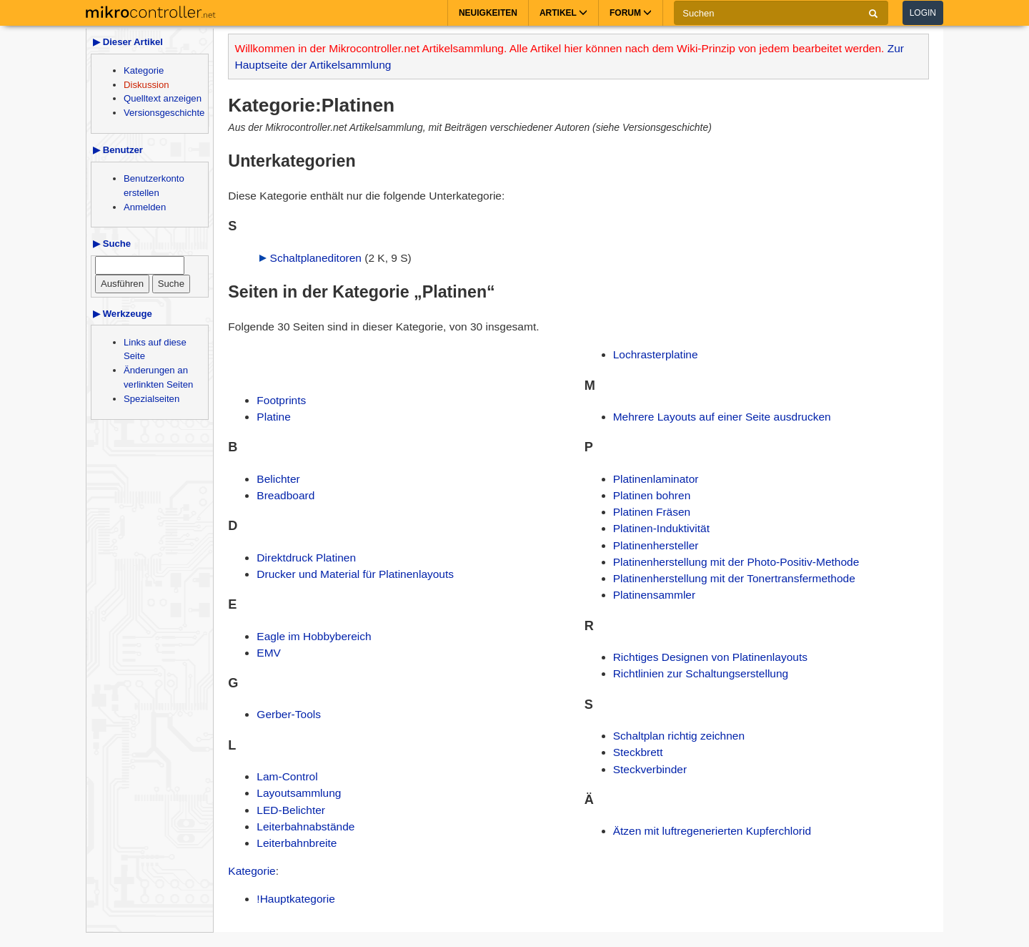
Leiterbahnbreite (297, 843)
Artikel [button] (563, 13)
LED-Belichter (291, 810)
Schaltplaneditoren (316, 258)
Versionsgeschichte (164, 112)
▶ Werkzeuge (122, 313)
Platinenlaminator (656, 479)
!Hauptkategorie (295, 899)
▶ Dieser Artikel (128, 41)
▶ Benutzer (118, 149)
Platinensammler (654, 595)
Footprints (281, 400)
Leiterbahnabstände (305, 826)
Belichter (278, 479)
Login (923, 13)
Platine (273, 417)
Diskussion (146, 84)
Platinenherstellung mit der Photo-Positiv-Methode (736, 562)
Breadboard (285, 495)
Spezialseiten (151, 398)
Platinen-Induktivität (661, 528)
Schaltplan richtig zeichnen (679, 736)
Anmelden (145, 207)
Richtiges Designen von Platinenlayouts (710, 657)
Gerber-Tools (289, 714)
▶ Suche (112, 243)
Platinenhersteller (656, 545)
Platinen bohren (652, 495)
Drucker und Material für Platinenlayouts (355, 574)
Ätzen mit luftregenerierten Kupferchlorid (712, 831)
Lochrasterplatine (655, 354)
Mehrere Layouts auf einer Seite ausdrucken (722, 417)
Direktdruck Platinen (306, 557)
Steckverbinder (650, 769)
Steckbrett (638, 752)
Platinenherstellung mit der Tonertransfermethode (734, 578)
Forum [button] (631, 13)
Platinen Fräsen (652, 512)
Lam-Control (287, 776)
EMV (269, 653)
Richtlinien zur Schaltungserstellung (701, 673)
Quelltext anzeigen (163, 98)
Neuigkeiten (488, 13)
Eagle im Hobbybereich (314, 636)
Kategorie (144, 70)
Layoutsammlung (299, 793)
